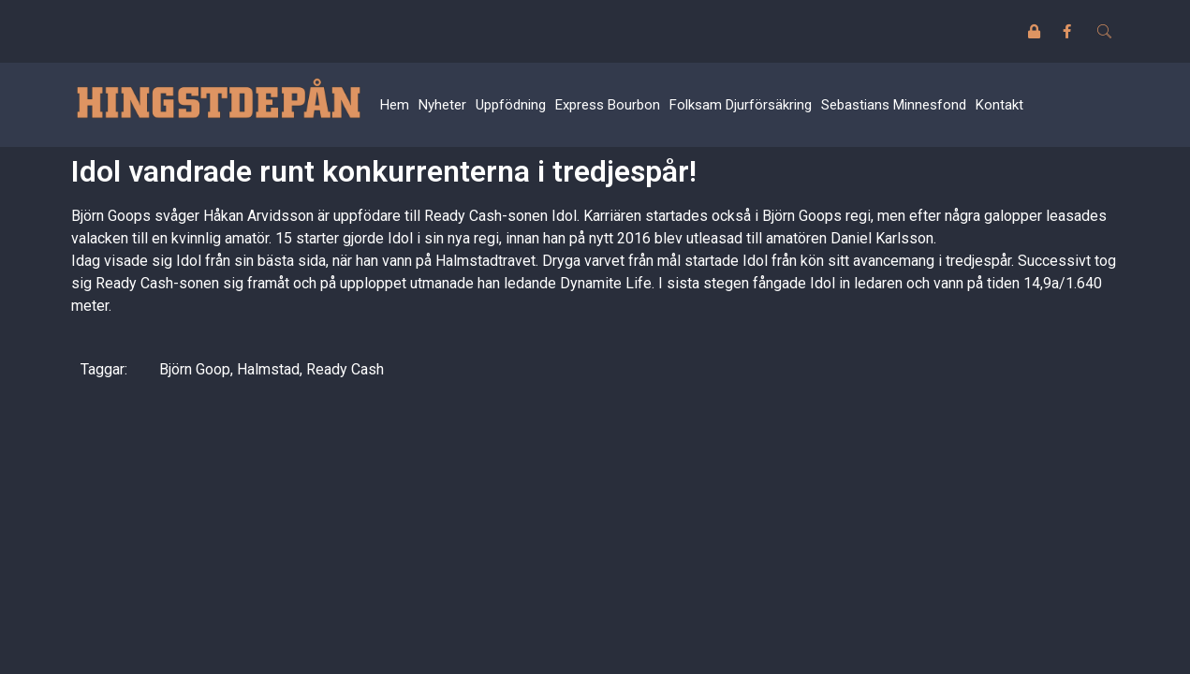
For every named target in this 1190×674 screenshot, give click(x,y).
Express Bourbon (607, 104)
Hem (394, 104)
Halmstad (268, 369)
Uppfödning (511, 104)
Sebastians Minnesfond (893, 104)
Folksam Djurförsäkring (740, 104)
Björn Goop (194, 369)
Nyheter (442, 104)
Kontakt (999, 104)
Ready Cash (345, 369)
